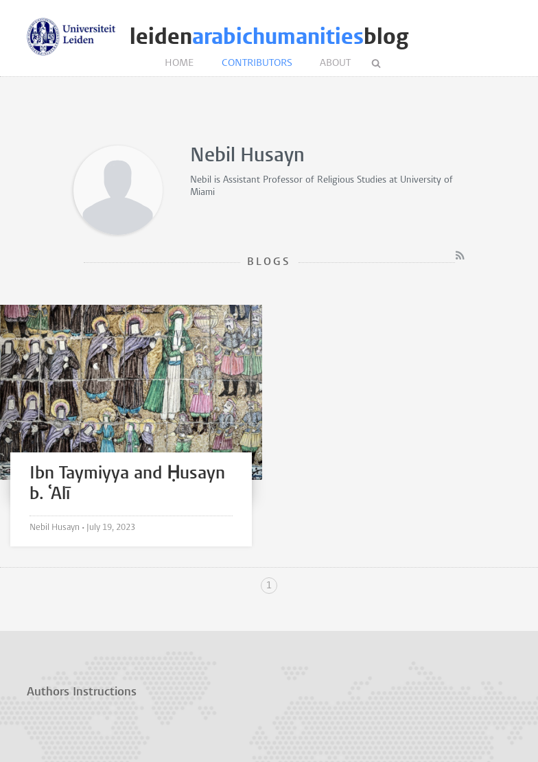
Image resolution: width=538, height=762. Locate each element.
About (335, 63)
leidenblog (269, 36)
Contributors (257, 63)
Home (179, 63)
